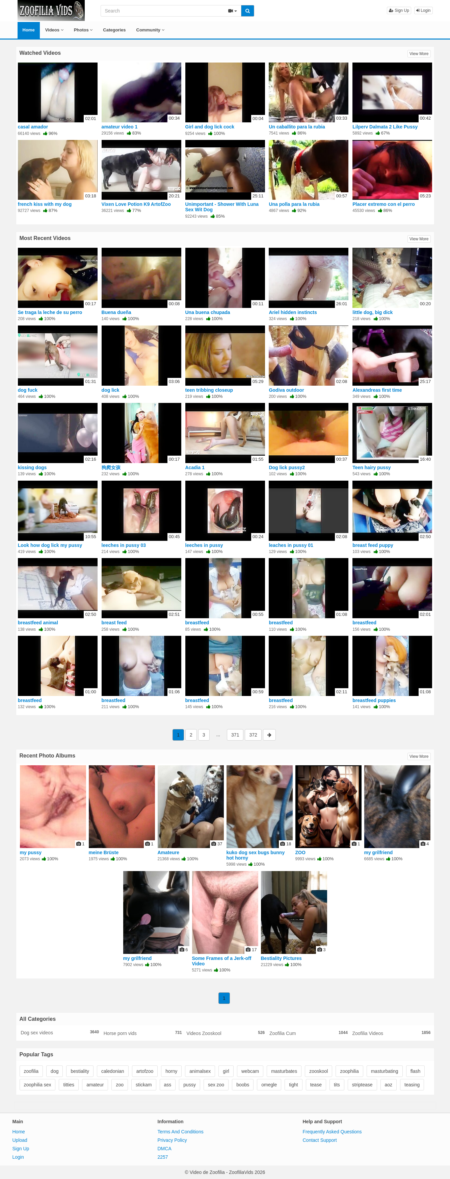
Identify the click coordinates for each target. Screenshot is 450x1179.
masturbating (384, 1071)
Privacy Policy (172, 1140)
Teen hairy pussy (371, 467)
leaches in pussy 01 (291, 545)
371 (235, 735)
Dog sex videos (60, 1032)
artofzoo (145, 1071)
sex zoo (216, 1084)
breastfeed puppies (374, 700)
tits (337, 1084)
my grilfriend (378, 852)
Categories (114, 29)
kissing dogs (32, 467)
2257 (163, 1157)
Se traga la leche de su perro (50, 312)
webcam (250, 1071)
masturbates (284, 1071)
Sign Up (399, 10)
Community (150, 29)
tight (293, 1084)
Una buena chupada (207, 312)
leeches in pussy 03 (124, 545)
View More (418, 53)
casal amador (33, 126)
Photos (83, 29)
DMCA (164, 1148)
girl (226, 1071)
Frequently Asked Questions (332, 1131)
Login (423, 10)
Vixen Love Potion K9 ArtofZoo (136, 204)
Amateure (169, 852)
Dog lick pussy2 (287, 467)
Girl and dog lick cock (209, 126)
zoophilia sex (37, 1084)
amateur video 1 (120, 126)
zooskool (318, 1071)
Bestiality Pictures (281, 958)
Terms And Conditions (181, 1131)
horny (171, 1071)
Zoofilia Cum (308, 1033)
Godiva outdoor (286, 390)
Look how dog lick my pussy (50, 545)
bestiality (80, 1071)
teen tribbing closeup (209, 390)
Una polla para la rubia (294, 204)
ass (167, 1084)
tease (316, 1084)
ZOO (300, 852)
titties (68, 1084)
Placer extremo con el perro (383, 204)
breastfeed (197, 622)
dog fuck (27, 390)
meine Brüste (104, 852)
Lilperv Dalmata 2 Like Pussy (385, 126)
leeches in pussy (204, 545)
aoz (389, 1084)
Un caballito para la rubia (297, 126)
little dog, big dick (372, 312)
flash (416, 1071)
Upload (19, 1140)
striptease (362, 1084)
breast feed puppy (372, 545)
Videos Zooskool (225, 1033)
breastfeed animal (38, 622)
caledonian (112, 1071)
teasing (412, 1084)
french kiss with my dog (45, 204)
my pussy (31, 852)
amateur (95, 1084)
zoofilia (31, 1071)
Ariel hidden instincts (293, 312)
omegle (269, 1084)
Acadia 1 (195, 467)
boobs (242, 1084)
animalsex (200, 1071)
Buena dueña (116, 312)
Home (29, 29)
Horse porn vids (143, 1033)
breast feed (114, 622)
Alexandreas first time (377, 390)
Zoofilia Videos (391, 1033)
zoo (120, 1084)
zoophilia (349, 1071)
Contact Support (320, 1140)
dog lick (111, 390)
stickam (144, 1084)
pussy (189, 1084)
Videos (54, 29)
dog (54, 1071)
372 (253, 735)
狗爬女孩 (111, 467)
